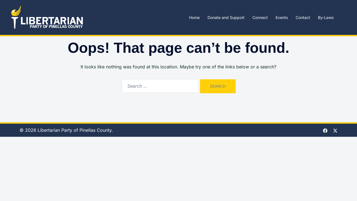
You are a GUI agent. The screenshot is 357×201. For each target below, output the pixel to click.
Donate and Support (226, 17)
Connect (260, 17)
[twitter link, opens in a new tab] (335, 130)
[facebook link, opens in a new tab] (325, 130)
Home (194, 17)
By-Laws (326, 17)
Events (282, 17)
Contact (303, 17)
